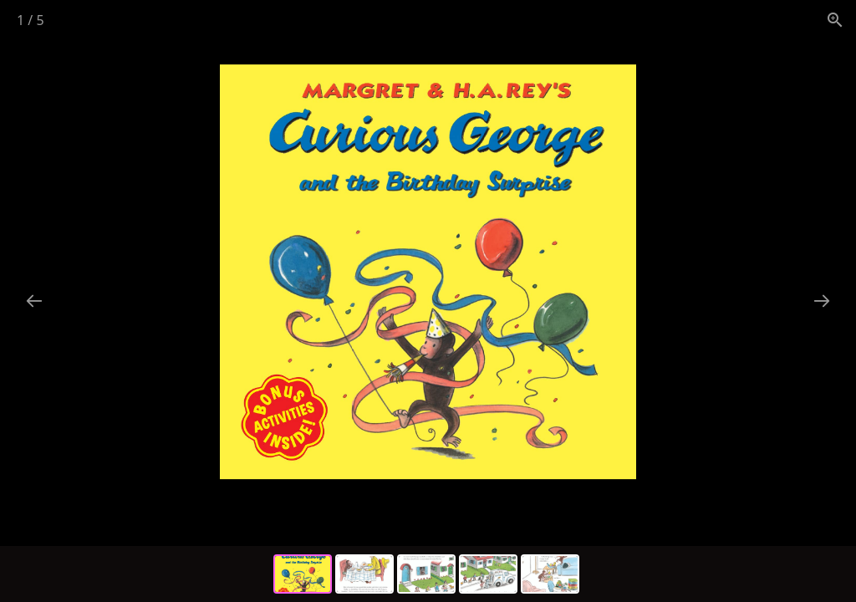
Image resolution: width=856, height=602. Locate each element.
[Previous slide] (34, 300)
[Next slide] (821, 300)
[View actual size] (835, 19)
